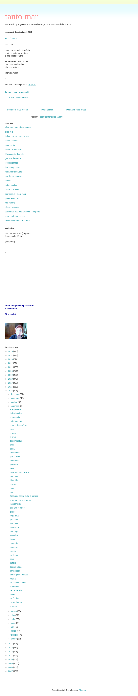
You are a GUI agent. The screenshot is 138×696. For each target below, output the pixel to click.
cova (12, 559)
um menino (15, 453)
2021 (10, 367)
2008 (10, 667)
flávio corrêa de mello (14, 154)
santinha (14, 535)
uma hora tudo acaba (19, 472)
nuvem (13, 594)
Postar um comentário (18, 97)
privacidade (15, 571)
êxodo (13, 512)
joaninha (14, 464)
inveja (12, 539)
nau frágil (14, 531)
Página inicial (47, 110)
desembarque (16, 441)
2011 (10, 655)
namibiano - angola (13, 176)
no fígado (14, 555)
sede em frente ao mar (15, 216)
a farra (13, 433)
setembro (14, 406)
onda (12, 488)
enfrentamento (16, 421)
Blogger (82, 690)
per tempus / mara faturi (15, 194)
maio (12, 623)
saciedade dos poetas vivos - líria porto (22, 212)
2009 (10, 663)
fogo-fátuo (14, 516)
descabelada (15, 567)
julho (12, 615)
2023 (10, 359)
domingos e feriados (19, 575)
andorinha (14, 460)
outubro (14, 402)
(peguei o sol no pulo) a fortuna (24, 496)
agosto (13, 611)
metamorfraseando (13, 172)
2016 (10, 387)
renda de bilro (16, 590)
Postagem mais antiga (76, 110)
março (13, 631)
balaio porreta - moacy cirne (17, 136)
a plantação (15, 417)
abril (12, 627)
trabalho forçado (17, 508)
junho (13, 619)
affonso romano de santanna (18, 127)
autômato (14, 523)
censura (13, 484)
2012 (10, 651)
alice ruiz (9, 132)
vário (12, 468)
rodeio (13, 551)
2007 (10, 671)
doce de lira (10, 145)
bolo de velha (16, 413)
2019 (10, 375)
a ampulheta (15, 409)
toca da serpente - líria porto (17, 221)
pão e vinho (15, 456)
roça (12, 429)
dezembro (15, 394)
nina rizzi (9, 180)
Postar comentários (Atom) (51, 117)
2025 (10, 351)
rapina (13, 579)
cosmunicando (11, 140)
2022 (10, 363)
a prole (13, 437)
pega (12, 449)
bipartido (14, 480)
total (12, 445)
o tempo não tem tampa (20, 500)
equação (14, 543)
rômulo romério (12, 207)
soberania (14, 586)
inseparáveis (15, 504)
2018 (10, 379)
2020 (10, 371)
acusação (14, 527)
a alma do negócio (18, 425)
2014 (10, 643)
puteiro (13, 563)
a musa (13, 606)
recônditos (14, 598)
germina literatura (13, 158)
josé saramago (11, 163)
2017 (10, 383)
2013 (10, 648)
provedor (14, 519)
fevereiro (14, 635)
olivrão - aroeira (12, 189)
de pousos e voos (18, 582)
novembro (15, 398)
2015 (10, 391)
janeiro (13, 639)
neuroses (14, 547)
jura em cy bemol (12, 167)
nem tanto (14, 476)
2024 (10, 355)
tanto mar (21, 16)
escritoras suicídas (13, 149)
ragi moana (10, 203)
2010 (10, 659)
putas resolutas (12, 198)
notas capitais (11, 185)
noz (11, 492)
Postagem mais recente (17, 110)
